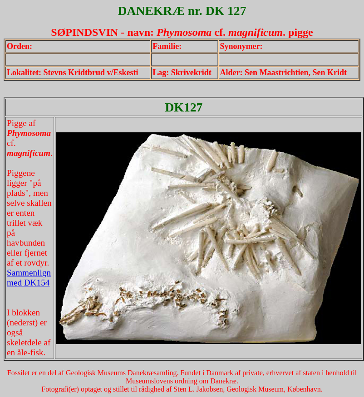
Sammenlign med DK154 (29, 277)
